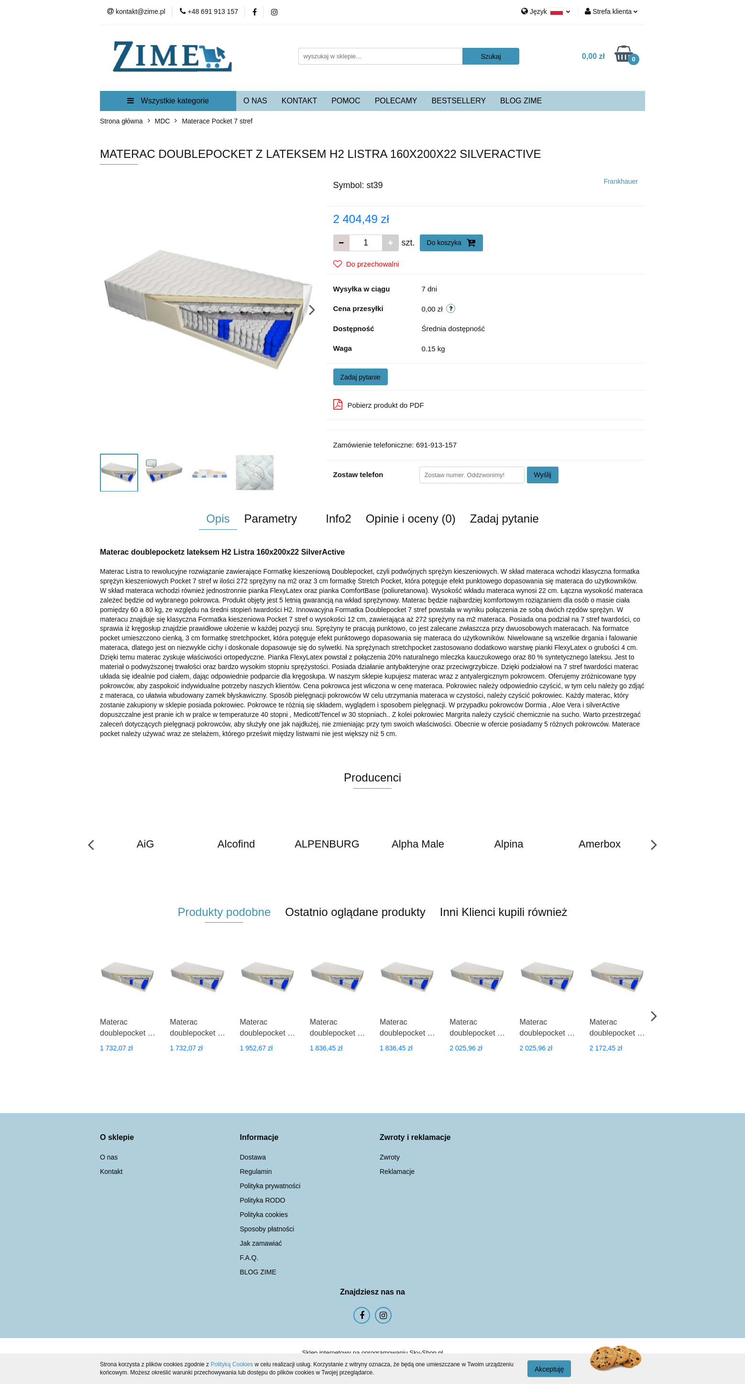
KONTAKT (299, 101)
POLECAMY (396, 101)
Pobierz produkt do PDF (378, 404)
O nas (109, 1157)
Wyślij (542, 475)
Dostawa (253, 1157)
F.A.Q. (249, 1257)
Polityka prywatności (270, 1186)
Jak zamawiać (261, 1243)
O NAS (255, 101)
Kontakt (111, 1171)
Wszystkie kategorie (168, 101)
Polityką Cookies (231, 1364)
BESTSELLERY (459, 101)
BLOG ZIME (521, 101)
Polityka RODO (262, 1200)
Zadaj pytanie (360, 377)
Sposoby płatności (267, 1229)
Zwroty (390, 1157)
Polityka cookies (264, 1214)
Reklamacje (397, 1171)
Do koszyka (451, 242)
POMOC (345, 101)
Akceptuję (549, 1369)
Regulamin (256, 1171)
